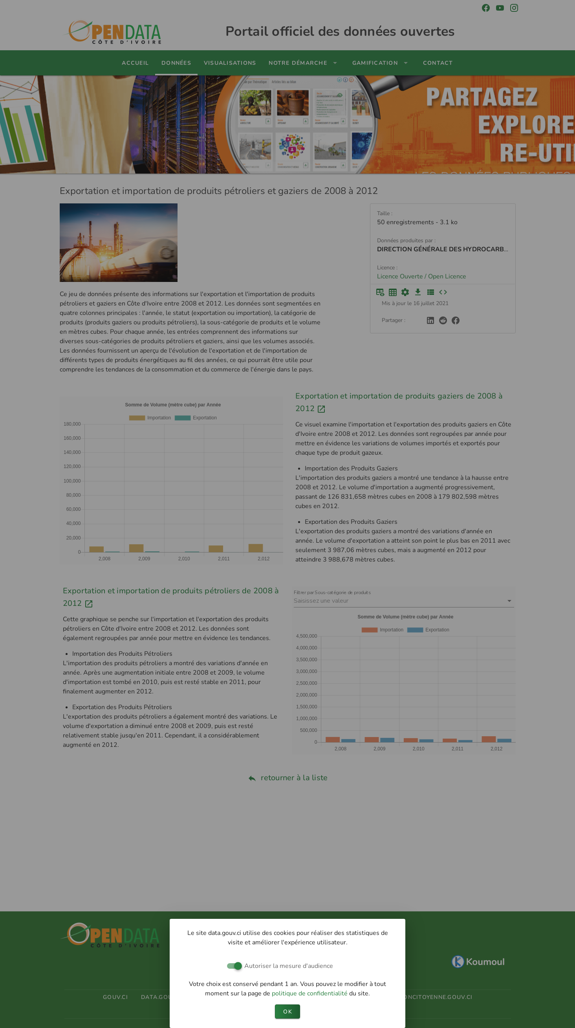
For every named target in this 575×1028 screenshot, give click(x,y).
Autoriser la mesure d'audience (288, 966)
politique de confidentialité (310, 993)
